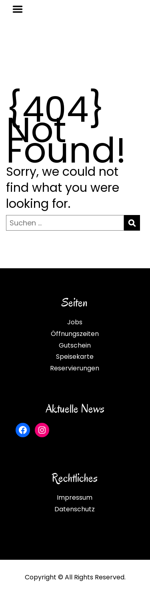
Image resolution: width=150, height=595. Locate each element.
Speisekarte (75, 356)
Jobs (74, 322)
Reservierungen (74, 368)
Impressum (74, 497)
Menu (20, 9)
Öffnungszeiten (75, 333)
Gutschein (75, 345)
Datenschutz (74, 509)
